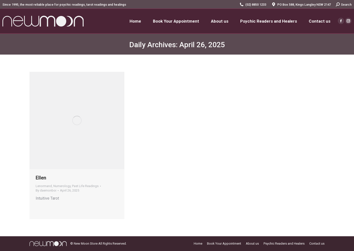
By (46, 190)
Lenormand (44, 186)
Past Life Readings (85, 186)
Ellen (41, 178)
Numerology (62, 186)
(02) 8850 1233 (255, 4)
